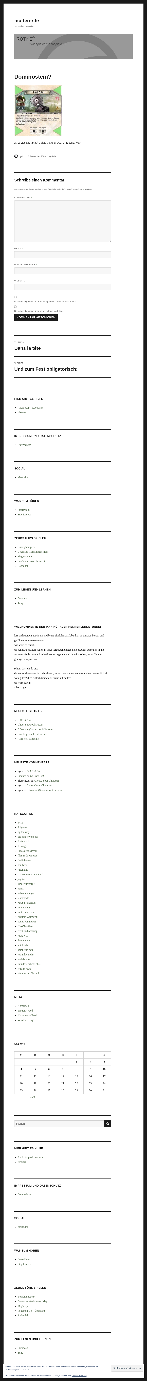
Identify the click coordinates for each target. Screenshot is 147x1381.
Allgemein (23, 827)
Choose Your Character (30, 724)
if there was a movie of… (31, 874)
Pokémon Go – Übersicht (31, 561)
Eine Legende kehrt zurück (32, 734)
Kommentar (23, 197)
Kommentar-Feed (27, 1015)
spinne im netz (25, 949)
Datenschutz (24, 444)
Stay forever (24, 514)
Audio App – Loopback (30, 407)
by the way (23, 832)
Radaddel (23, 565)
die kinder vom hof (28, 836)
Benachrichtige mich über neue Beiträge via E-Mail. (39, 311)
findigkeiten (24, 860)
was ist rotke (24, 968)
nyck (21, 156)
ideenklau (23, 869)
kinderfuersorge (26, 883)
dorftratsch (23, 841)
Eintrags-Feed (25, 1010)
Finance (22, 775)
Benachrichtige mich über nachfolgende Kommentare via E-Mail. (45, 301)
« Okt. (33, 1097)
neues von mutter (27, 921)
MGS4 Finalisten (27, 902)
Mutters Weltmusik (28, 916)
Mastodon (23, 477)
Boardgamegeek (26, 547)
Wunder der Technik (29, 973)
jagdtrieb (53, 156)
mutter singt (24, 907)
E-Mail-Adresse (25, 264)
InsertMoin (24, 509)
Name (18, 248)
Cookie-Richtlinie (79, 1375)
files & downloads (27, 855)
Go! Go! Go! (25, 719)
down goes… (25, 846)
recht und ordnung (27, 931)
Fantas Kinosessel (27, 850)
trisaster (22, 412)
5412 (20, 822)
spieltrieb (23, 945)
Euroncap (23, 598)
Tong (20, 603)
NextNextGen (25, 926)
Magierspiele (25, 556)
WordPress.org (25, 1020)
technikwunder (26, 954)
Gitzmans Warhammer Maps (33, 551)
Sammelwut (24, 940)
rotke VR (23, 935)
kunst (21, 888)
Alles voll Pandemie (29, 738)
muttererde (26, 20)
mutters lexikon (26, 912)
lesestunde (23, 898)
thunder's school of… (29, 964)
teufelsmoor (24, 959)
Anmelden (23, 1005)
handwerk (23, 865)
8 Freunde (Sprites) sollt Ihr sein (35, 729)
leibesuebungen (26, 893)
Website (19, 280)
